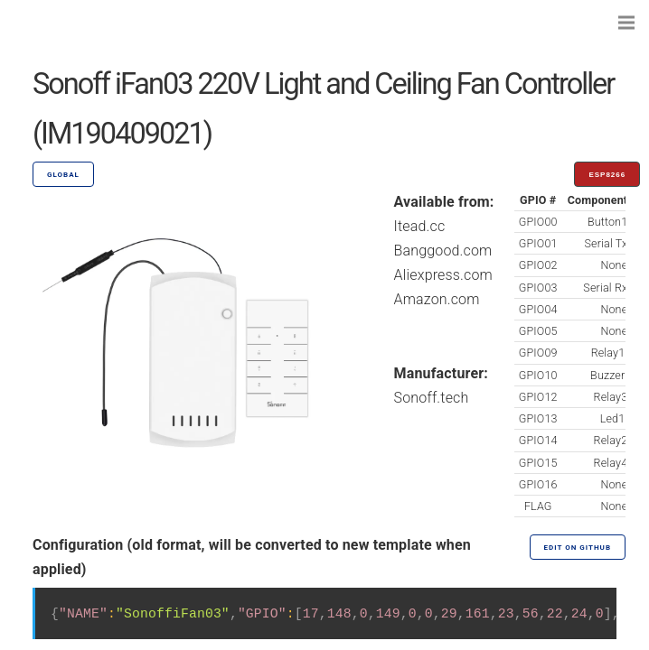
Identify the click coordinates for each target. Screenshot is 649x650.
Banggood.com (443, 250)
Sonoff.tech (431, 397)
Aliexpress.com (443, 274)
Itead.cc (420, 226)
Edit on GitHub (577, 547)
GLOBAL (63, 175)
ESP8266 (606, 175)
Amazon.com (437, 299)
